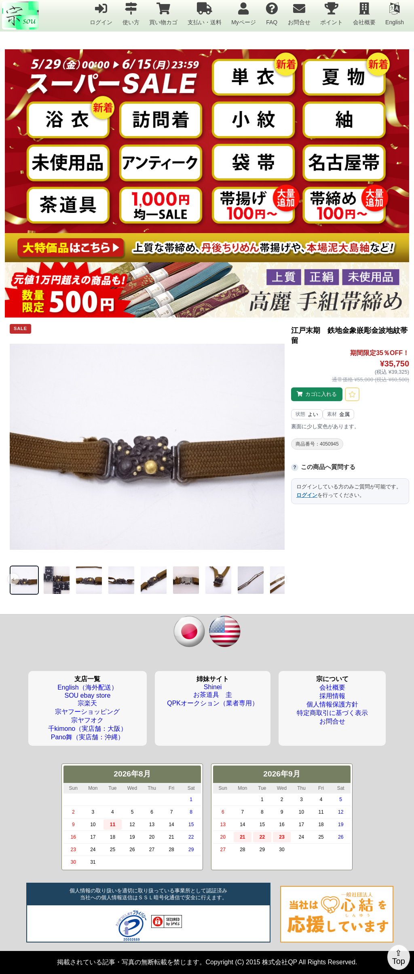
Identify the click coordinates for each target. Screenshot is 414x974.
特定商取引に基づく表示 (332, 712)
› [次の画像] (281, 579)
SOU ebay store (87, 695)
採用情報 (332, 695)
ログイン (101, 13)
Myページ (243, 13)
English (394, 13)
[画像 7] (218, 580)
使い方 (131, 13)
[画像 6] (186, 580)
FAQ (272, 13)
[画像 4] (121, 580)
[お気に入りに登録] (352, 394)
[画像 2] (56, 580)
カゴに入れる (321, 394)
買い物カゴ (163, 13)
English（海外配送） (87, 687)
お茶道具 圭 (212, 694)
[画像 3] (89, 580)
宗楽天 (87, 703)
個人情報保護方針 (332, 704)
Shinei (213, 687)
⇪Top (398, 957)
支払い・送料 (205, 13)
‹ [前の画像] (13, 579)
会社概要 (364, 13)
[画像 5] (153, 580)
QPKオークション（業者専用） (212, 703)
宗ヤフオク (87, 720)
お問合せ (299, 13)
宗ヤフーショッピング (87, 711)
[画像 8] (250, 580)
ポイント (331, 13)
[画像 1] (24, 580)
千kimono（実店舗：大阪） (87, 728)
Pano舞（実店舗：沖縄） (87, 737)
